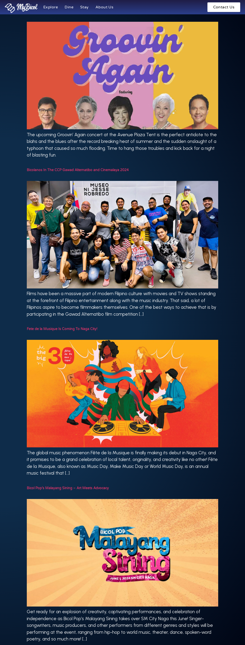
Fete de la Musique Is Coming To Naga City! (62, 329)
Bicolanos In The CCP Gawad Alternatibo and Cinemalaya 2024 (78, 170)
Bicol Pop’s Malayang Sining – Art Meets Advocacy (68, 488)
